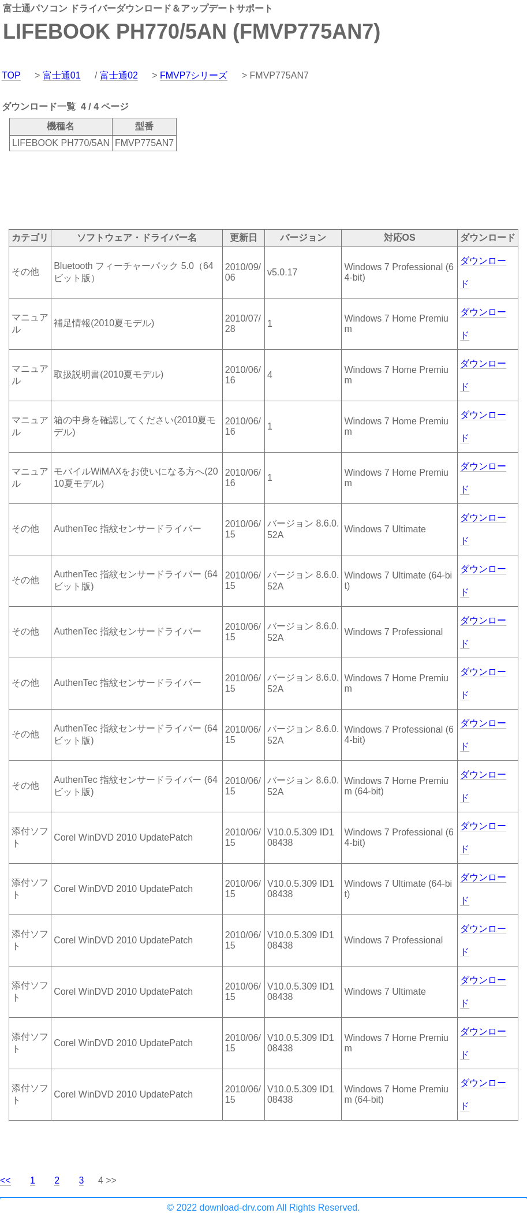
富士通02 (119, 75)
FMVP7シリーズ (193, 75)
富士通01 (62, 75)
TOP (11, 75)
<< (5, 1180)
